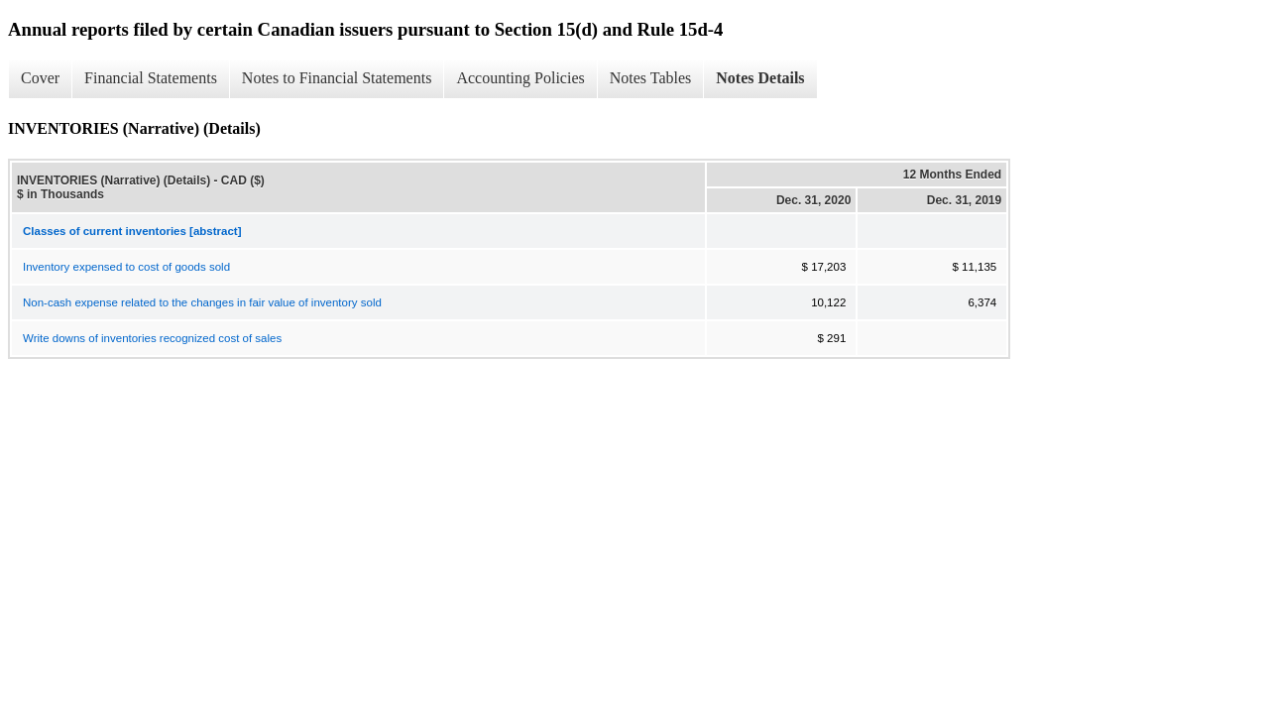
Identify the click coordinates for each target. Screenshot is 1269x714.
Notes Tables (651, 77)
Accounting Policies (520, 77)
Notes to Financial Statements (337, 77)
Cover (40, 77)
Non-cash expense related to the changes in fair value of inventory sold (202, 302)
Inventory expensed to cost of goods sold (126, 267)
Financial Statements (150, 77)
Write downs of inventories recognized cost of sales (152, 338)
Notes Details (760, 77)
